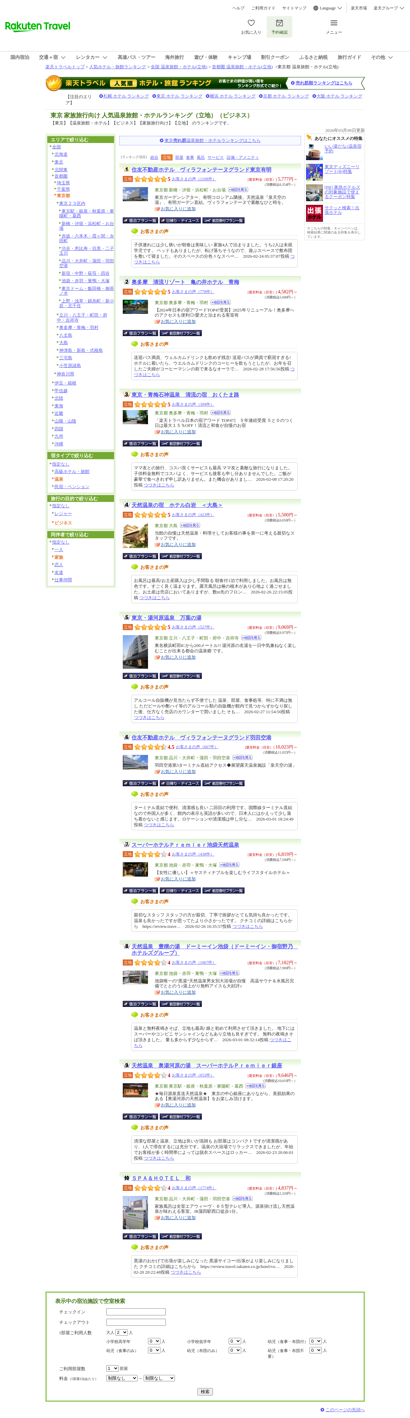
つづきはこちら (159, 484)
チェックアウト (74, 1322)
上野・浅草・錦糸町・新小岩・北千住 (86, 303)
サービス (216, 157)
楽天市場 (359, 8)
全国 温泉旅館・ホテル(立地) (179, 66)
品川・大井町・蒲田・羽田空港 (86, 263)
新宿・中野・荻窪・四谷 (86, 273)
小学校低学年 (199, 1341)
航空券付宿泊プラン (223, 220)
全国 (56, 146)
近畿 (58, 413)
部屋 (179, 157)
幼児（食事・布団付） (288, 1341)
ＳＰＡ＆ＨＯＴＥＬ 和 (161, 1178)
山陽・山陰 (65, 421)
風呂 (201, 157)
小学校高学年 (118, 1341)
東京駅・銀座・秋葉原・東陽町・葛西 (86, 214)
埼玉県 (63, 182)
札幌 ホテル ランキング (126, 96)
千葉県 (63, 189)
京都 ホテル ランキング (286, 96)
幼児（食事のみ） (122, 1350)
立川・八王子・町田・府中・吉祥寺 (82, 318)
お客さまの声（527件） (193, 627)
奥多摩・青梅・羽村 (79, 327)
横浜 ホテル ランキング (233, 96)
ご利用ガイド (263, 8)
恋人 (58, 564)
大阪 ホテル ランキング (339, 96)
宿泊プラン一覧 (144, 220)
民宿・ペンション (71, 486)
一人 (58, 549)
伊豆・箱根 (65, 383)
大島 (63, 342)
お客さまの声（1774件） (194, 1188)
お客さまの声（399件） (193, 404)
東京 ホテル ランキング (179, 96)
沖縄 (58, 443)
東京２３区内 (72, 203)
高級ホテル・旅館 (71, 471)
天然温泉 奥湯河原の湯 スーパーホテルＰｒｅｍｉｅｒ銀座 (207, 1065)
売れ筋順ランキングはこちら (324, 82)
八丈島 (65, 335)
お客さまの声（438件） (193, 854)
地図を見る (238, 189)
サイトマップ (294, 8)
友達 (58, 572)
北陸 (58, 398)
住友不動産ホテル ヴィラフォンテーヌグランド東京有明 (201, 170)
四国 (58, 428)
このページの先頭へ (345, 1409)
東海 (58, 405)
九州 (58, 436)
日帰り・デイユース (181, 220)
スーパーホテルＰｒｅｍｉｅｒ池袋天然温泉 (185, 845)
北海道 (61, 154)
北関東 (61, 169)
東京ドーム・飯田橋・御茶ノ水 (86, 291)
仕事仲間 (63, 579)
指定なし (61, 464)
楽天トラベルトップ (65, 66)
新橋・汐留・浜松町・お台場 (86, 226)
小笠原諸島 (70, 365)
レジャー (63, 513)
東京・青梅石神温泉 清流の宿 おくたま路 (185, 395)
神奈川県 (65, 373)
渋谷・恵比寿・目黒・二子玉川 (86, 251)
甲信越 (61, 390)
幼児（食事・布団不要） (286, 1353)
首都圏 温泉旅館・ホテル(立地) (242, 66)
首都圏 (61, 176)
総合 (154, 157)
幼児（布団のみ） (203, 1350)
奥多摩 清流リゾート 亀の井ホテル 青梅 (185, 282)
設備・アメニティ (243, 157)
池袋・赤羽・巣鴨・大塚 (86, 280)
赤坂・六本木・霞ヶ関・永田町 (86, 238)
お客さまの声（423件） (193, 514)
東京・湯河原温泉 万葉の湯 (166, 618)
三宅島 (65, 357)
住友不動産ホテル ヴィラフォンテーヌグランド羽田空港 (201, 737)
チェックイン (72, 1311)
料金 (78, 1378)
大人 (110, 1332)
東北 (58, 162)
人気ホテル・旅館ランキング (117, 66)
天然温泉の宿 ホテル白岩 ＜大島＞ (177, 505)
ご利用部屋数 (72, 1368)
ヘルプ (238, 8)
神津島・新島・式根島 (81, 350)
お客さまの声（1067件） (194, 962)
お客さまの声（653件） (193, 1075)
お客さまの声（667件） (197, 746)
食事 (190, 157)
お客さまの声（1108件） (194, 179)
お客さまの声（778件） (193, 291)
